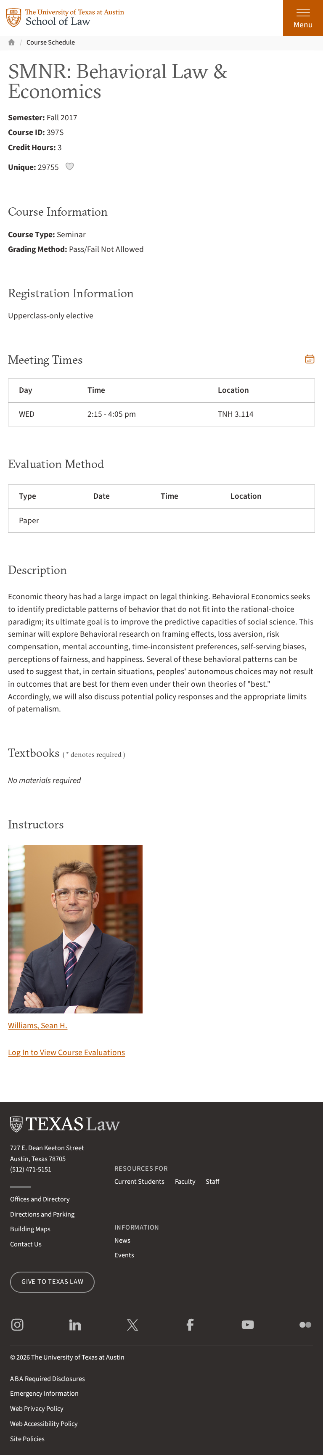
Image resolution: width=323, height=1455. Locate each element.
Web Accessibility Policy (44, 1424)
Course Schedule (50, 42)
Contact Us (26, 1244)
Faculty (185, 1182)
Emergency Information (44, 1394)
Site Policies (27, 1439)
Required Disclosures (47, 1379)
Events (124, 1255)
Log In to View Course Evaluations (66, 1052)
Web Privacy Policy (37, 1409)
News (122, 1240)
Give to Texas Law (52, 1282)
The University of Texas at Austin (77, 1357)
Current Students (139, 1182)
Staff (212, 1182)
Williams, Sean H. (75, 938)
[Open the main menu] (303, 18)
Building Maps (30, 1229)
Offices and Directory (40, 1199)
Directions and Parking (42, 1214)
